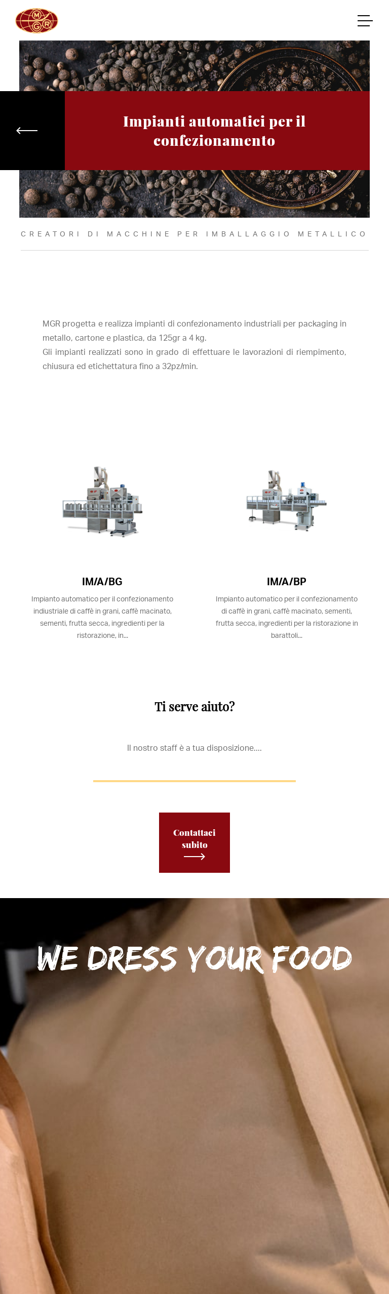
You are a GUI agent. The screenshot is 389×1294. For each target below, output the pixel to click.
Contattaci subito (194, 843)
